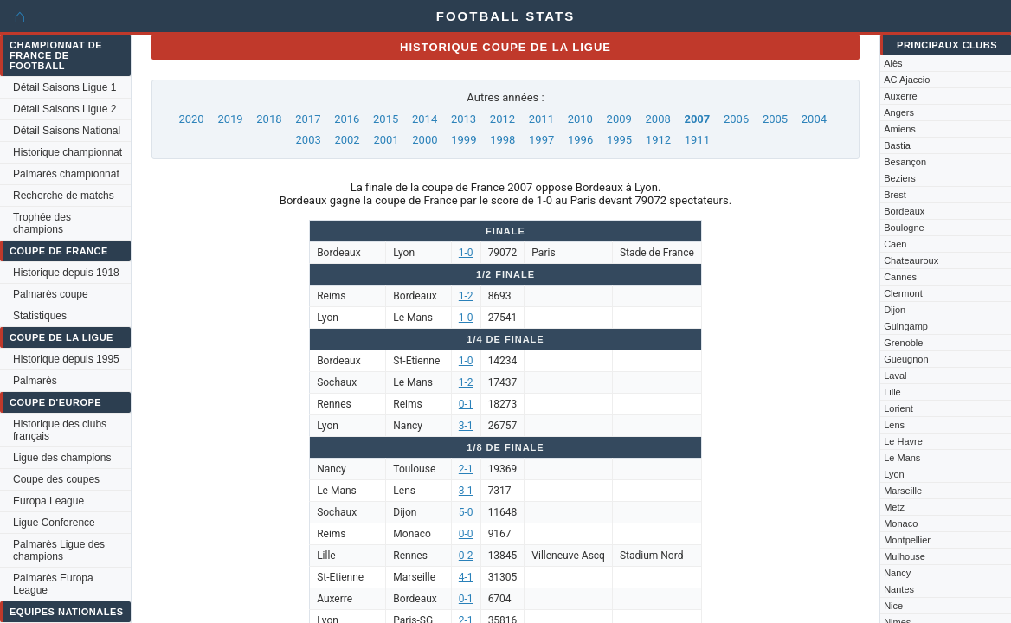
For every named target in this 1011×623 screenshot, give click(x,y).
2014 (424, 118)
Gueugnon (906, 359)
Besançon (905, 162)
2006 (736, 118)
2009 (619, 118)
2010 (580, 118)
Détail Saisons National (66, 131)
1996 (580, 139)
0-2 (466, 555)
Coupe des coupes (56, 479)
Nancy (897, 573)
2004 (814, 118)
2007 (697, 118)
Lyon (894, 474)
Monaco (901, 523)
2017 (307, 118)
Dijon (894, 310)
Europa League (48, 501)
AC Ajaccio (907, 79)
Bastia (897, 145)
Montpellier (907, 540)
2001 (385, 139)
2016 (346, 118)
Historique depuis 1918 (66, 273)
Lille (892, 392)
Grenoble (903, 342)
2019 (229, 118)
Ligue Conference (54, 523)
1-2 (466, 296)
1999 (463, 139)
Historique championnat (67, 152)
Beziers (900, 178)
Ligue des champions (62, 458)
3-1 (466, 426)
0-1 (466, 404)
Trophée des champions (42, 223)
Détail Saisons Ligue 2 (64, 109)
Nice (893, 606)
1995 (619, 139)
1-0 (466, 253)
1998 (502, 139)
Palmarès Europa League (53, 584)
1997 (541, 139)
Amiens (900, 129)
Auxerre (901, 96)
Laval (895, 375)
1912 (658, 139)
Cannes (900, 277)
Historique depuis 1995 (66, 359)
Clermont (903, 293)
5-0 (466, 512)
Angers (899, 112)
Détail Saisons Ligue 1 (64, 87)
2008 (658, 118)
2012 (502, 118)
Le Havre (903, 441)
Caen (895, 244)
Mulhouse (904, 556)
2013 (463, 118)
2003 (308, 139)
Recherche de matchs (63, 195)
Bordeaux (904, 211)
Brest (895, 194)
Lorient (898, 408)
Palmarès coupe (50, 294)
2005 (775, 118)
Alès (893, 63)
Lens (894, 425)
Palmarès (35, 381)
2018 (268, 118)
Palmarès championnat (66, 174)
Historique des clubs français (59, 430)
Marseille (903, 490)
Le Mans (902, 458)
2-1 (466, 469)
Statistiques (40, 316)
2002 (346, 139)
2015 (385, 118)
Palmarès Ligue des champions (59, 550)
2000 (424, 139)
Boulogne (904, 227)
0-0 (466, 534)
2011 (541, 118)
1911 (697, 139)
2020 (190, 118)
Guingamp (906, 326)
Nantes (899, 589)
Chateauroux (911, 260)
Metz (894, 507)
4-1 (466, 577)
